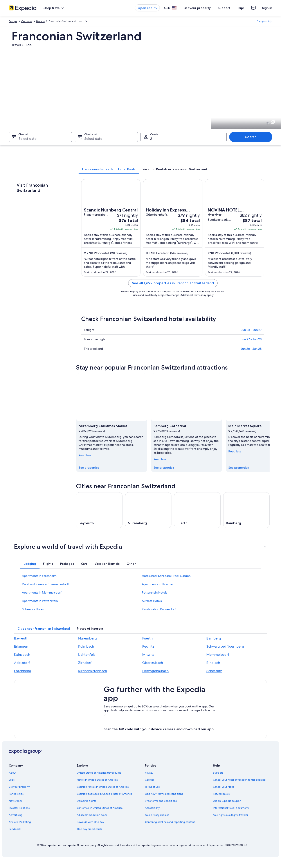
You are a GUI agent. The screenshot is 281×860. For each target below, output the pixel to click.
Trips (241, 8)
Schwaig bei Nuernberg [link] (225, 646)
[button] (140, 546)
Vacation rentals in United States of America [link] (103, 787)
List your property (197, 8)
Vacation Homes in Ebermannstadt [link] (45, 584)
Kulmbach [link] (86, 646)
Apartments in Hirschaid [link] (158, 584)
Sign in (267, 8)
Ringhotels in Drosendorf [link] (159, 609)
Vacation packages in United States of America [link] (104, 794)
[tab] (109, 169)
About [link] (12, 772)
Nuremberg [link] (87, 638)
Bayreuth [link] (21, 638)
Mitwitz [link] (148, 654)
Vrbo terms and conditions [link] (161, 801)
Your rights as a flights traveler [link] (230, 815)
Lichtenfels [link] (86, 654)
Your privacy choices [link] (157, 815)
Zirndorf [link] (85, 662)
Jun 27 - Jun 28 (251, 339)
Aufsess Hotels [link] (152, 601)
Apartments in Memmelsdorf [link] (41, 592)
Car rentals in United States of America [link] (99, 808)
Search (250, 137)
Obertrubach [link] (152, 662)
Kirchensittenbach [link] (92, 671)
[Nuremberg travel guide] (148, 510)
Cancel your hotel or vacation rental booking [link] (239, 780)
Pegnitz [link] (148, 646)
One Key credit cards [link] (89, 829)
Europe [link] (13, 21)
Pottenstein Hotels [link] (154, 592)
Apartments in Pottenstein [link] (40, 601)
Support (224, 8)
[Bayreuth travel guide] (99, 510)
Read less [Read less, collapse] (85, 455)
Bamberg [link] (213, 638)
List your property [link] (19, 787)
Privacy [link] (149, 772)
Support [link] (218, 772)
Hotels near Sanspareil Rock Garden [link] (166, 576)
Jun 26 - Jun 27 (251, 330)
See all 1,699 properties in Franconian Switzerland (173, 283)
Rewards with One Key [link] (90, 822)
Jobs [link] (11, 780)
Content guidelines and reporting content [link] (170, 822)
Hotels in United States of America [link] (97, 780)
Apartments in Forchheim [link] (39, 576)
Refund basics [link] (221, 794)
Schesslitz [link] (214, 671)
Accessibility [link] (152, 808)
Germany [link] (26, 21)
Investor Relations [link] (19, 808)
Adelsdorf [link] (22, 662)
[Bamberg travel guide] (246, 510)
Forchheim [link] (22, 671)
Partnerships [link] (16, 794)
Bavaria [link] (40, 21)
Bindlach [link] (213, 662)
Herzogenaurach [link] (155, 671)
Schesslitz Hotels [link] (33, 609)
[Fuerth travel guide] (197, 510)
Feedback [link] (15, 829)
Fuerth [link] (147, 638)
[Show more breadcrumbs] (80, 21)
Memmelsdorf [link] (217, 654)
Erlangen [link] (21, 646)
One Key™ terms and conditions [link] (164, 794)
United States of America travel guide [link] (99, 772)
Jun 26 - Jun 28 (251, 349)
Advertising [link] (15, 815)
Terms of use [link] (152, 787)
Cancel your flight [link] (223, 787)
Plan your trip (264, 21)
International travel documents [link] (231, 808)
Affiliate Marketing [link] (20, 822)
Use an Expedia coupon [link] (227, 801)
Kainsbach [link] (22, 654)
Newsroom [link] (15, 801)
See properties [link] (89, 467)
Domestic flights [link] (86, 801)
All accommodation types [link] (92, 815)
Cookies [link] (149, 780)
